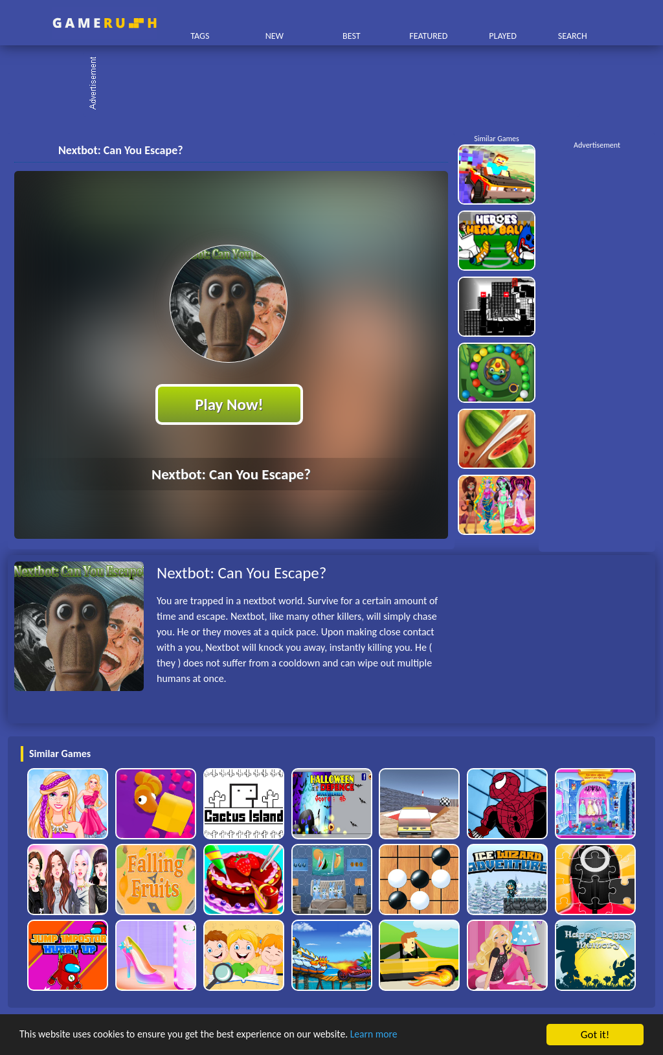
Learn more (404, 1035)
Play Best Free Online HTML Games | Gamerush (104, 23)
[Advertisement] (338, 84)
